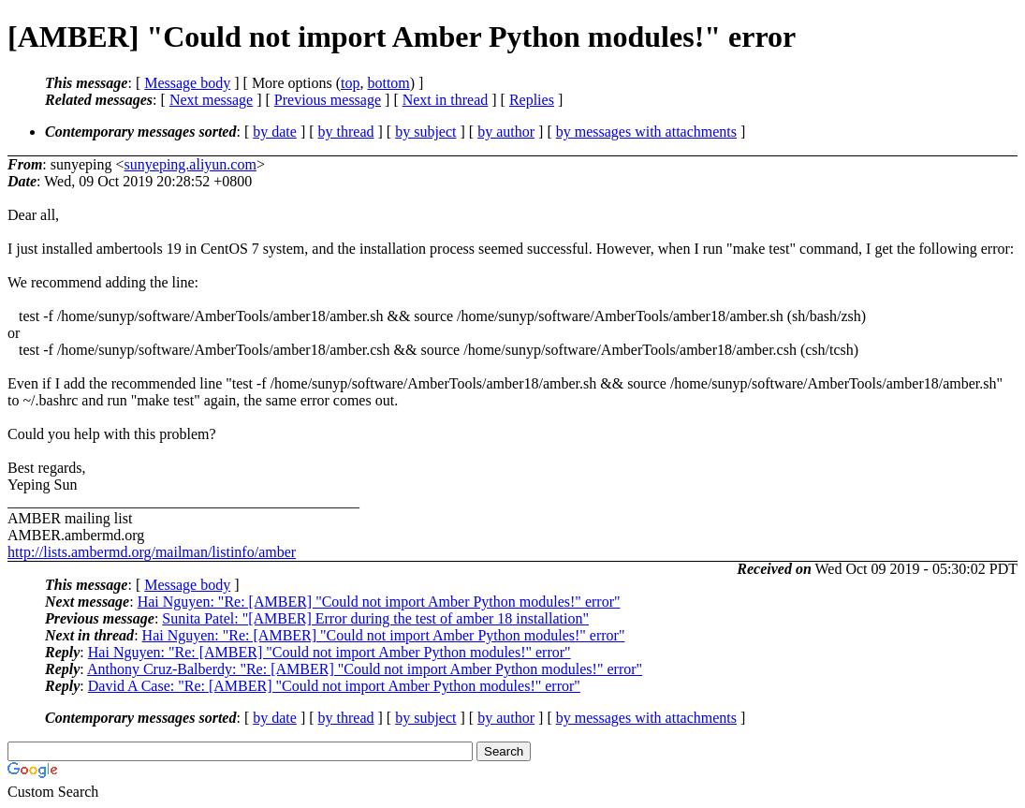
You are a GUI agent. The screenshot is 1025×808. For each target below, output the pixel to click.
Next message (211, 100)
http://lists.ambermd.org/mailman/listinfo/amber (151, 552)
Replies (531, 100)
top (350, 83)
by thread (346, 132)
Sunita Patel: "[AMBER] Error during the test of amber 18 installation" (375, 618)
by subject (425, 132)
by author (505, 132)
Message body (187, 83)
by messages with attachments (646, 132)
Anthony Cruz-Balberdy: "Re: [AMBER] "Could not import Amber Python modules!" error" (364, 669)
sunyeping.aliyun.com (190, 164)
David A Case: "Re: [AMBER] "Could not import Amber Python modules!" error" (334, 686)
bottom (388, 83)
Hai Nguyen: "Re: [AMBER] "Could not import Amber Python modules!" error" (379, 602)
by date (275, 132)
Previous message (327, 100)
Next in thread (446, 100)
